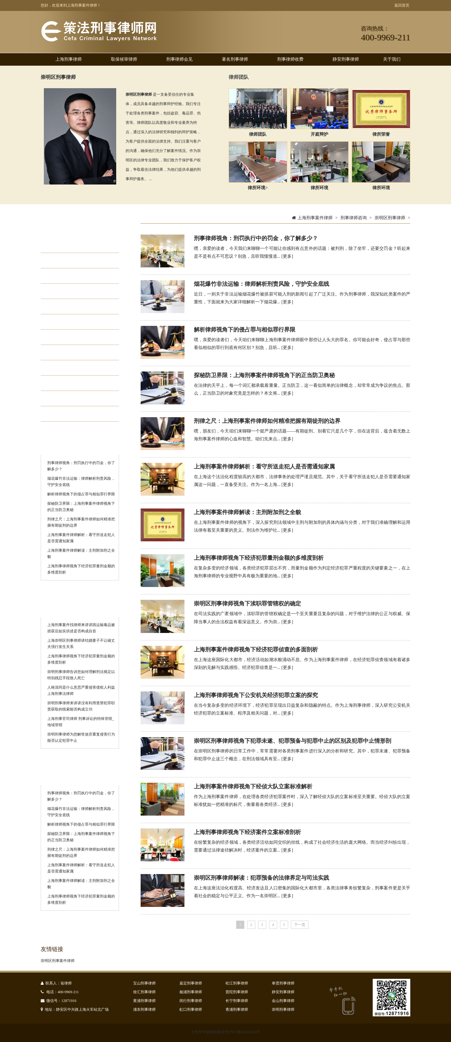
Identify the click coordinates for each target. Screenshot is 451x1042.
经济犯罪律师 (70, 276)
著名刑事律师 (235, 59)
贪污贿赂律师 (70, 322)
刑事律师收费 (290, 59)
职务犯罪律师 (70, 291)
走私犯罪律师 (70, 306)
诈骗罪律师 (67, 398)
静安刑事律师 (346, 59)
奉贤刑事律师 (283, 983)
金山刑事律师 (283, 1001)
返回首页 (401, 5)
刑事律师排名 (70, 383)
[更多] (287, 256)
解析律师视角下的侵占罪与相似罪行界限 (81, 494)
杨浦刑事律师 (190, 992)
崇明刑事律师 (283, 1009)
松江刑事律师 (237, 983)
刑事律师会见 (179, 59)
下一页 (299, 925)
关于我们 (392, 59)
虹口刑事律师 (190, 1009)
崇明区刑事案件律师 (58, 961)
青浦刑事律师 (237, 1009)
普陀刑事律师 (237, 992)
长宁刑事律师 (237, 1001)
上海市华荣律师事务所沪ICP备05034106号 (226, 1032)
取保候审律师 (124, 59)
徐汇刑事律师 (144, 992)
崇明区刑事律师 (58, 77)
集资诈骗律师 (70, 337)
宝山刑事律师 (144, 983)
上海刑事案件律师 (315, 217)
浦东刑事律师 (144, 1009)
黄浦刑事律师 (144, 1001)
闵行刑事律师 (190, 1001)
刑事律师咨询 (353, 217)
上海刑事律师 (68, 59)
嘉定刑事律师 (190, 983)
